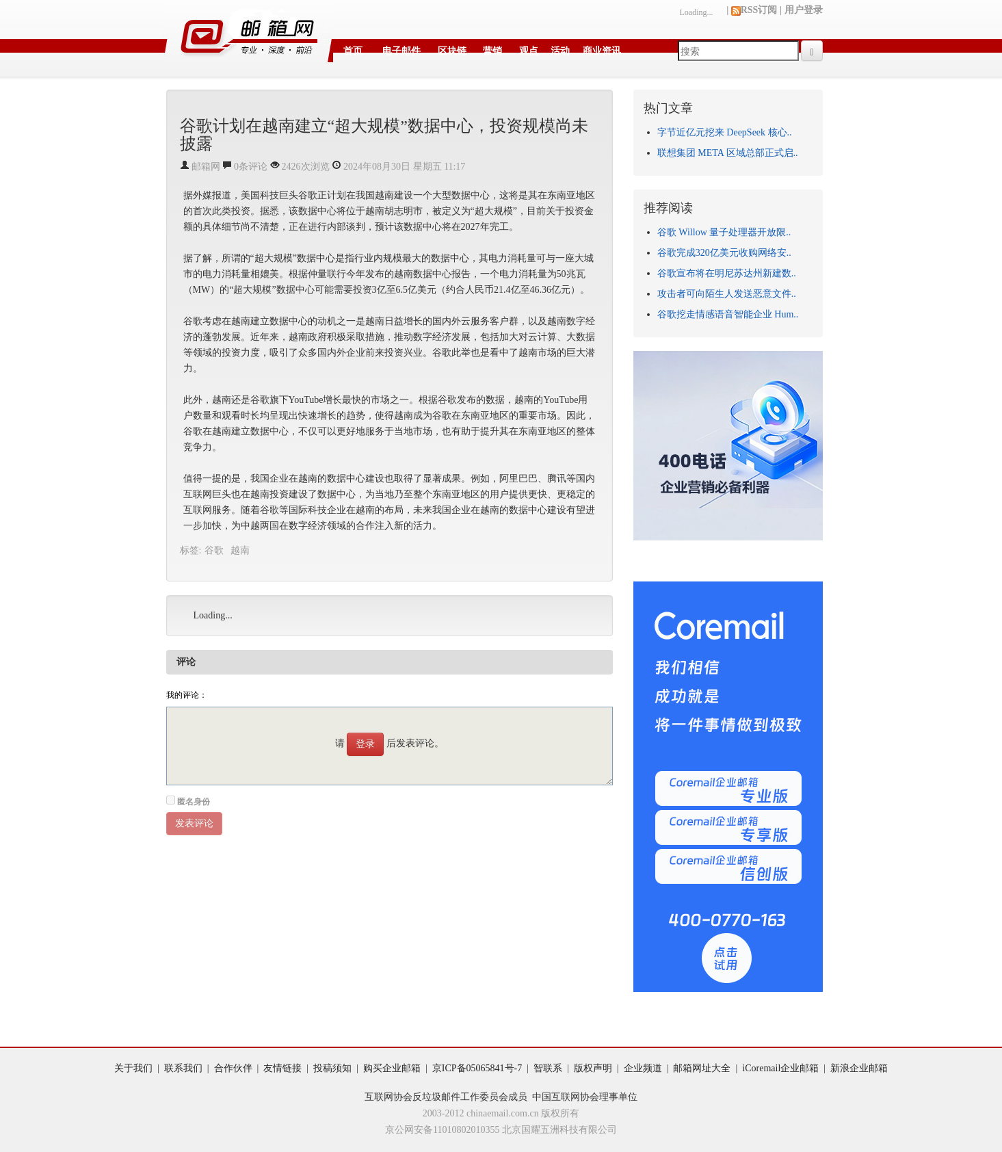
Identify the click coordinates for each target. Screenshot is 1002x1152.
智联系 (547, 1068)
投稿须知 (332, 1068)
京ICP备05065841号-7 (477, 1068)
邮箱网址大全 (701, 1068)
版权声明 (593, 1068)
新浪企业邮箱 (859, 1068)
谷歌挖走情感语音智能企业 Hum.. (728, 314)
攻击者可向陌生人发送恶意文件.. (726, 294)
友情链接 (282, 1068)
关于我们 (133, 1068)
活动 (560, 51)
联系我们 (183, 1068)
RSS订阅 (754, 10)
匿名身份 (193, 802)
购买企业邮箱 (392, 1068)
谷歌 (214, 550)
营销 (492, 51)
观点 (528, 51)
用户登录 (804, 10)
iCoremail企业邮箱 (780, 1068)
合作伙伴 (233, 1068)
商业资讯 (602, 51)
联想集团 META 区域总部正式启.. (727, 153)
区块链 (452, 51)
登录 (365, 744)
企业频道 (643, 1068)
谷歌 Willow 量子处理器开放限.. (724, 232)
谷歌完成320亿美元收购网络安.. (724, 253)
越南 (240, 550)
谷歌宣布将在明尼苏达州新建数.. (726, 273)
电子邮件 (401, 51)
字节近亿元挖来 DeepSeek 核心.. (724, 132)
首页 (352, 51)
